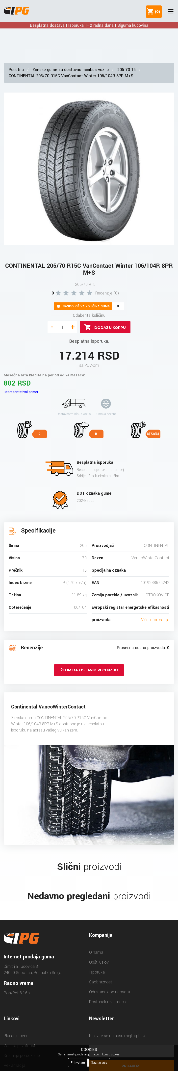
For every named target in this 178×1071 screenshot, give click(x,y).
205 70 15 (126, 70)
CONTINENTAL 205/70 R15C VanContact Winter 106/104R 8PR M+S (71, 76)
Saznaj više (99, 1062)
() (156, 11)
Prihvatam (78, 1062)
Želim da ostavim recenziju (89, 670)
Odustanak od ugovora (109, 992)
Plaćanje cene (16, 1036)
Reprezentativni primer (21, 391)
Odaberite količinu (89, 315)
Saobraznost (100, 982)
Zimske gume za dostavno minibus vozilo (70, 70)
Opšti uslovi (99, 962)
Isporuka (97, 972)
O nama (96, 952)
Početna (16, 70)
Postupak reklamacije (108, 1002)
